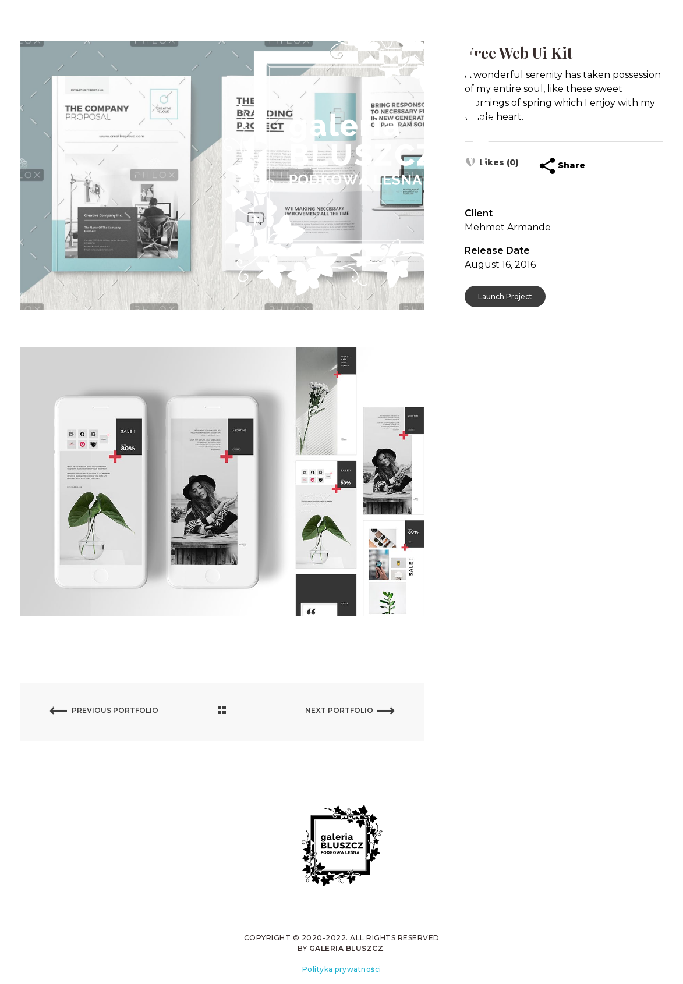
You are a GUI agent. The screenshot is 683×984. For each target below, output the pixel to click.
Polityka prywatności (341, 969)
